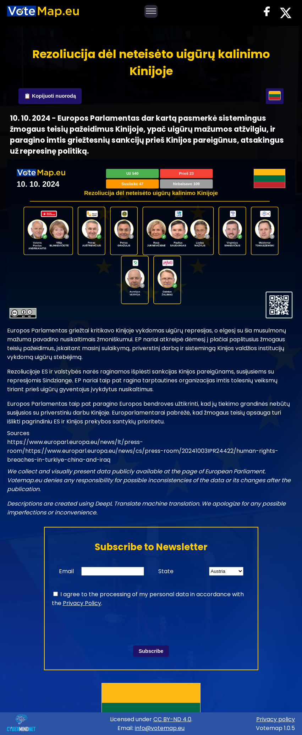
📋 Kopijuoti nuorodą (50, 96)
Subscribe (151, 651)
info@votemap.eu (160, 728)
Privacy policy (275, 719)
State (166, 571)
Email (66, 571)
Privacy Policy (82, 603)
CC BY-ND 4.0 (172, 719)
